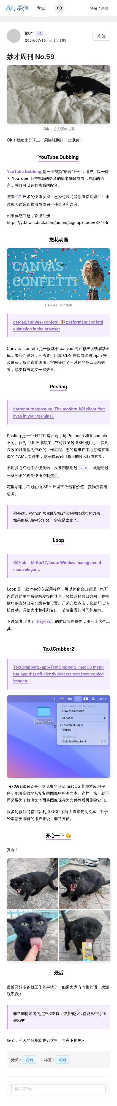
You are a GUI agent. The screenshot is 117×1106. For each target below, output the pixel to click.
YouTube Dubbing (24, 171)
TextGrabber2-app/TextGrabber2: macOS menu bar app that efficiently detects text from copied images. (58, 672)
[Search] (60, 8)
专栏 (41, 7)
